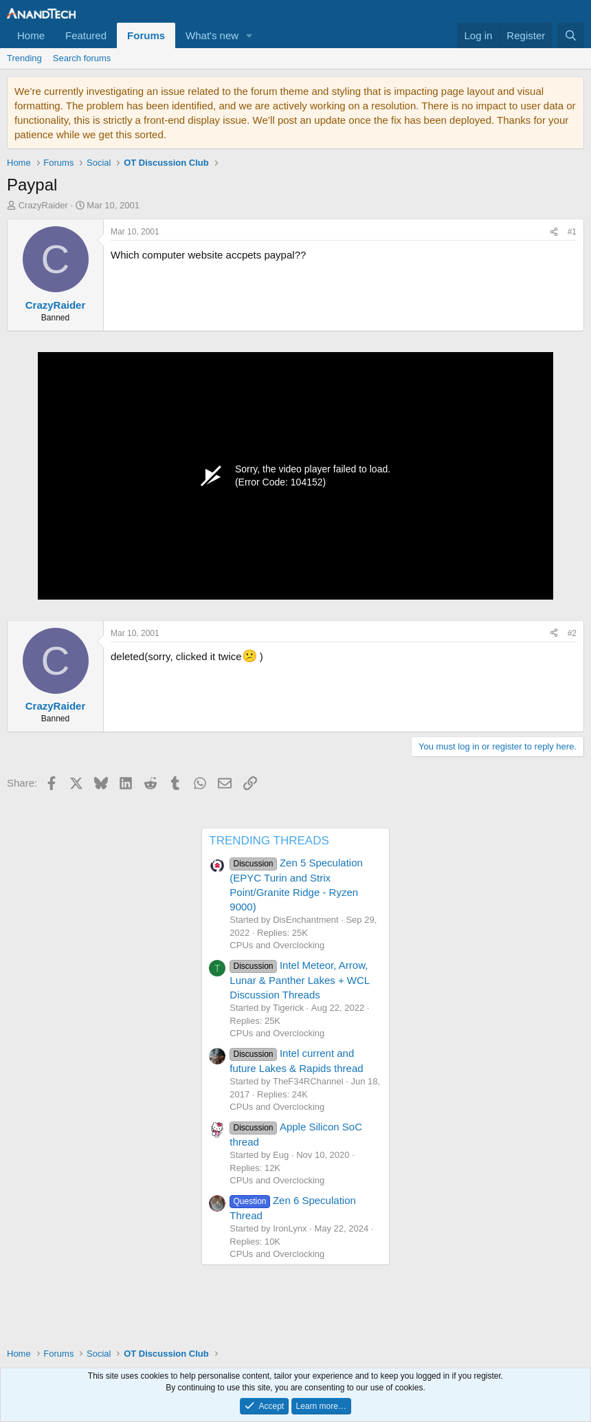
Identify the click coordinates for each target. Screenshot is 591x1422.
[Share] (554, 232)
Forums (146, 35)
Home (31, 35)
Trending (24, 58)
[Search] (570, 35)
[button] (249, 35)
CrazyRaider (43, 205)
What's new (212, 35)
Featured (86, 35)
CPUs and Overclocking (277, 945)
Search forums (82, 58)
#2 (572, 633)
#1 (572, 232)
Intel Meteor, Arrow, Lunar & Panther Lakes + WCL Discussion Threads (299, 979)
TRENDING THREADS (268, 840)
